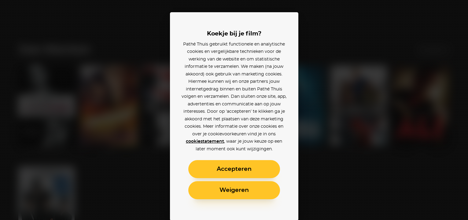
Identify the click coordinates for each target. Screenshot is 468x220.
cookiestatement (205, 141)
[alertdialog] (234, 110)
